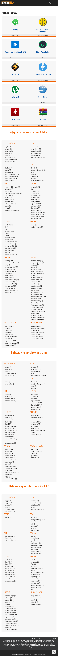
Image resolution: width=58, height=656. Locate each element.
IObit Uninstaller (42, 52)
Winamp (15, 74)
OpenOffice (42, 97)
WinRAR (42, 119)
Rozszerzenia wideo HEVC (15, 52)
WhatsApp (15, 29)
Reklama (16, 652)
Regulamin (22, 652)
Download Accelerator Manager (43, 30)
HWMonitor (15, 119)
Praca (26, 652)
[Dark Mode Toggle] (54, 652)
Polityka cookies (32, 652)
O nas (42, 652)
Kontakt (38, 652)
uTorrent (15, 97)
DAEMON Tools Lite (43, 74)
